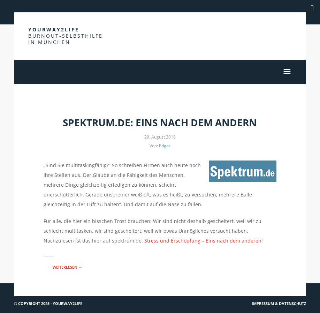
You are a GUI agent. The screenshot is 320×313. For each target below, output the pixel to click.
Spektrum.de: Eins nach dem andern (160, 122)
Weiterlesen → (67, 267)
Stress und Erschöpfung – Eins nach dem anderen (202, 240)
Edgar (164, 146)
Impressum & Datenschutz (279, 303)
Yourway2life (65, 35)
